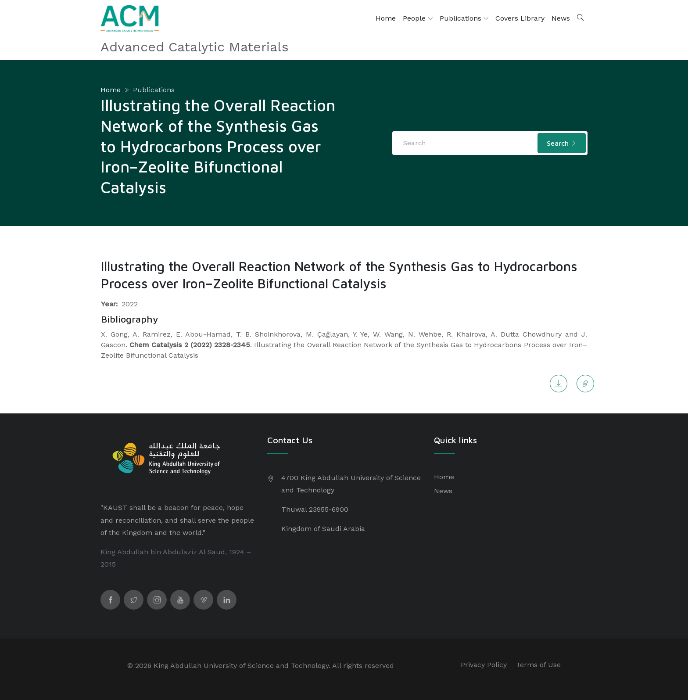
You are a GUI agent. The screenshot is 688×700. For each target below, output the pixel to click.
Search (562, 143)
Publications (464, 18)
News (561, 18)
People (418, 18)
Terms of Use (538, 665)
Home (386, 18)
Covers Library (520, 18)
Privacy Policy (484, 665)
